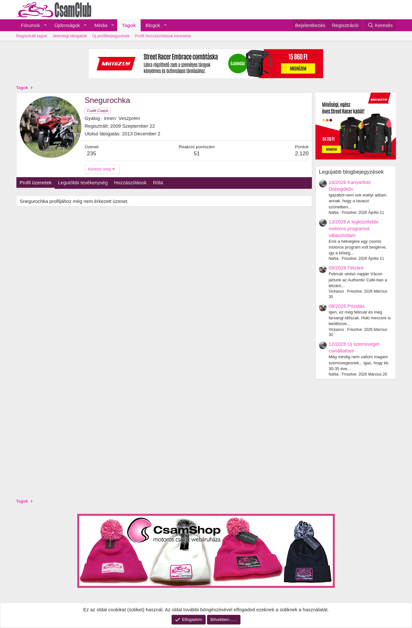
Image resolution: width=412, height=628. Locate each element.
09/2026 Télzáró (346, 267)
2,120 (302, 153)
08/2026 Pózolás (347, 306)
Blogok (152, 25)
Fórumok (30, 25)
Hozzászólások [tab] (130, 182)
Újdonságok (67, 25)
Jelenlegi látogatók (69, 35)
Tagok (129, 25)
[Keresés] (380, 25)
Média (101, 25)
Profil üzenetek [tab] (36, 182)
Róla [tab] (158, 182)
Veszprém (129, 118)
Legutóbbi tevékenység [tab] (83, 182)
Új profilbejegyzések (111, 35)
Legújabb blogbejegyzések (351, 172)
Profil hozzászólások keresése (163, 35)
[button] (45, 25)
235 (91, 153)
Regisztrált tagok (31, 35)
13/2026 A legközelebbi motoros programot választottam (353, 228)
